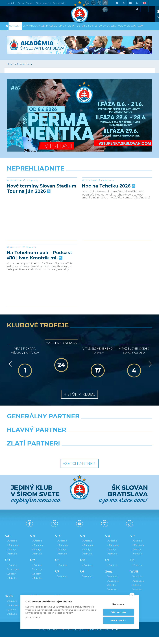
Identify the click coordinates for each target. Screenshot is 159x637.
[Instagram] (137, 3)
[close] (132, 595)
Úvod (10, 64)
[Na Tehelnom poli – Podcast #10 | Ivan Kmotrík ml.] (42, 256)
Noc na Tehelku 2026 (108, 209)
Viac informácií (32, 617)
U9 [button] (96, 26)
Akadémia (23, 64)
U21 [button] (51, 26)
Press (20, 3)
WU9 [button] (140, 26)
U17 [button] (60, 26)
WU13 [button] (134, 26)
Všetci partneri (79, 463)
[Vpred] (149, 364)
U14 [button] (74, 26)
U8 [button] (100, 26)
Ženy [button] (113, 26)
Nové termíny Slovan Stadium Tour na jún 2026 (41, 211)
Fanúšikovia (107, 203)
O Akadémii (15, 26)
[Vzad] (9, 364)
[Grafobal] (54, 437)
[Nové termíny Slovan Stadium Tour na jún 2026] (42, 189)
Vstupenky (32, 203)
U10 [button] (92, 26)
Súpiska (12, 540)
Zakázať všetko (118, 612)
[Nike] (79, 424)
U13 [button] (78, 26)
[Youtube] (130, 3)
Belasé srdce (59, 3)
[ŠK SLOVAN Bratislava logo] (79, 11)
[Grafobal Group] (98, 451)
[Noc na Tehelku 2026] (117, 189)
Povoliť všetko (118, 620)
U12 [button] (83, 26)
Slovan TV (31, 270)
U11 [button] (87, 26)
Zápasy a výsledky (13, 547)
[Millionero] (104, 437)
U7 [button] (104, 26)
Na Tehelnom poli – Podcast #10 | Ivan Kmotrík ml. (39, 278)
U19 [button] (55, 26)
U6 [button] (108, 26)
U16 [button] (64, 26)
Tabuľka (12, 553)
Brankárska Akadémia (35, 26)
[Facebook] (117, 3)
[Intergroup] (60, 451)
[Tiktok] (137, 9)
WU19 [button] (120, 26)
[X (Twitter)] (124, 3)
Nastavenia (118, 604)
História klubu (79, 394)
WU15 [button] (127, 26)
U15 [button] (69, 26)
